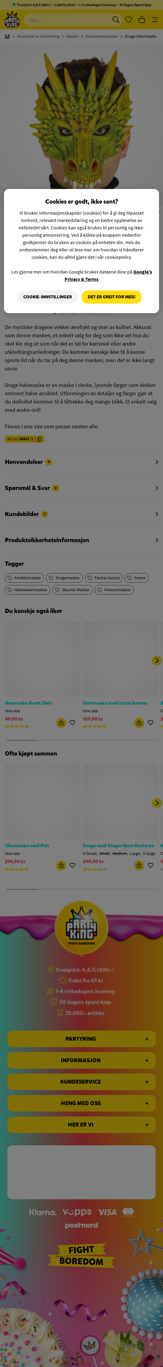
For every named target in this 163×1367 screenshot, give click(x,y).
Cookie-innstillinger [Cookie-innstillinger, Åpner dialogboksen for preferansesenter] (47, 297)
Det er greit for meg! (111, 297)
